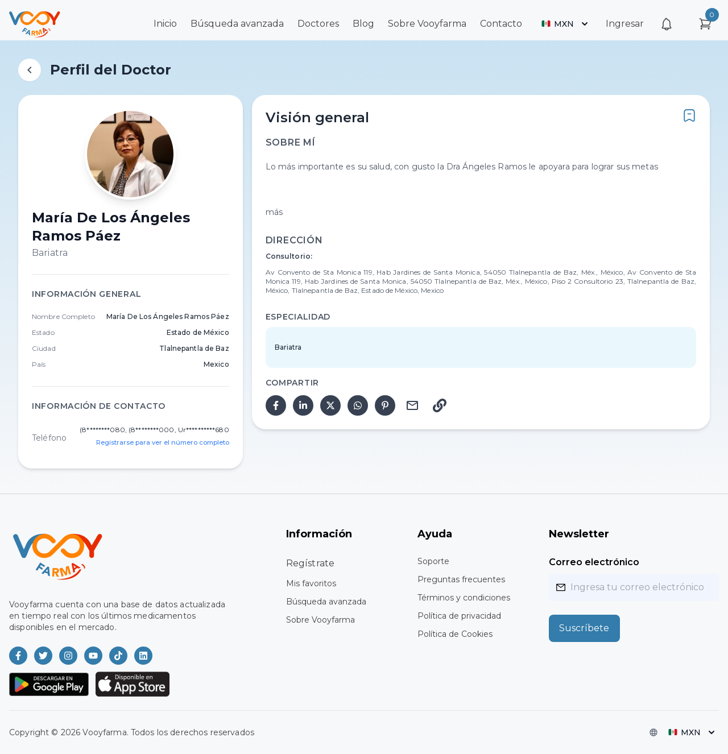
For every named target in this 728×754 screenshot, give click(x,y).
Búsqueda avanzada (237, 23)
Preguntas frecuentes (461, 579)
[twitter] (330, 405)
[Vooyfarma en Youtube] (93, 656)
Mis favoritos (311, 583)
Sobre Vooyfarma (427, 23)
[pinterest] (385, 405)
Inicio (165, 23)
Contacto (501, 23)
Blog (363, 23)
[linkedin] (303, 405)
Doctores (318, 23)
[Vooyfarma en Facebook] (18, 656)
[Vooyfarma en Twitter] (43, 656)
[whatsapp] (358, 405)
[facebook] (276, 405)
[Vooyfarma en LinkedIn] (143, 656)
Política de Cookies (455, 634)
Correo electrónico (594, 562)
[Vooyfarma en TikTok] (118, 656)
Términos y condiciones (463, 598)
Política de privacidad (459, 616)
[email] (412, 405)
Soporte (433, 561)
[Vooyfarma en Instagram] (68, 656)
